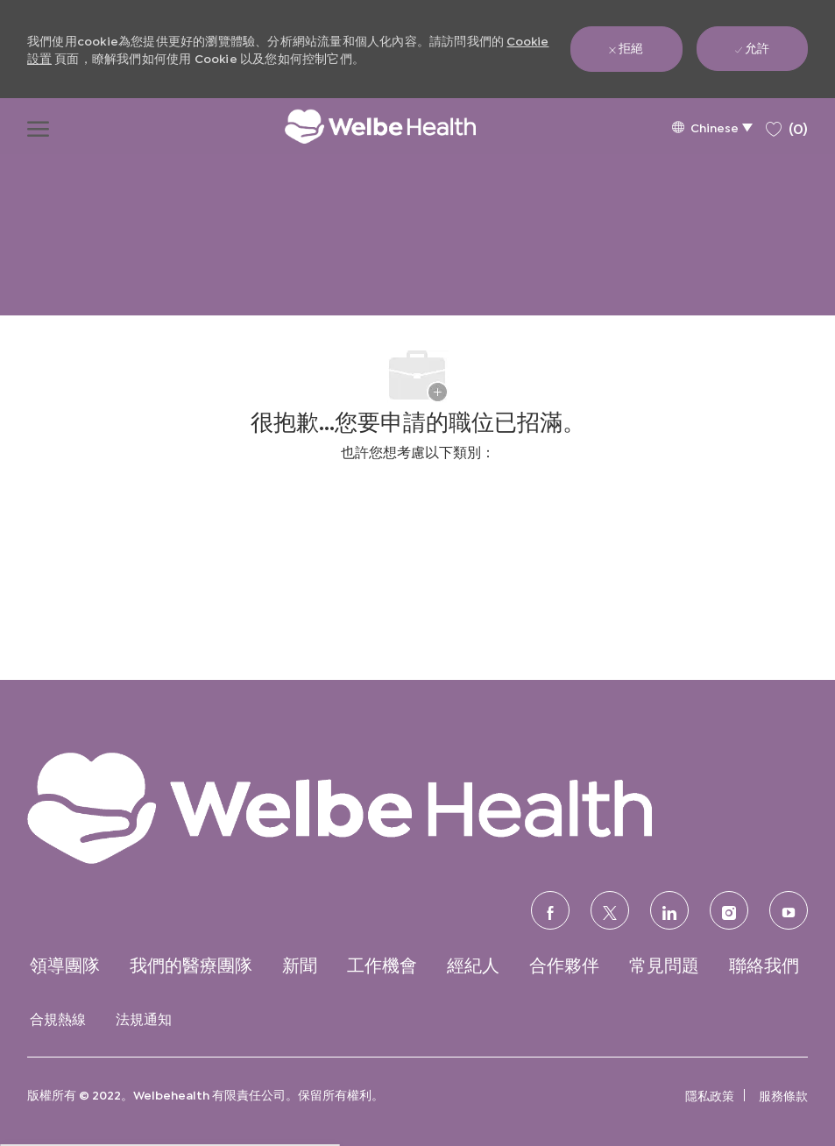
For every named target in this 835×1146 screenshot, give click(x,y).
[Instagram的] (729, 910)
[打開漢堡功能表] (38, 126)
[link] (417, 807)
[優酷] (788, 910)
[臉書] (550, 910)
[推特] (610, 910)
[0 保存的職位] (787, 126)
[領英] (669, 910)
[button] (712, 127)
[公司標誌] (363, 126)
